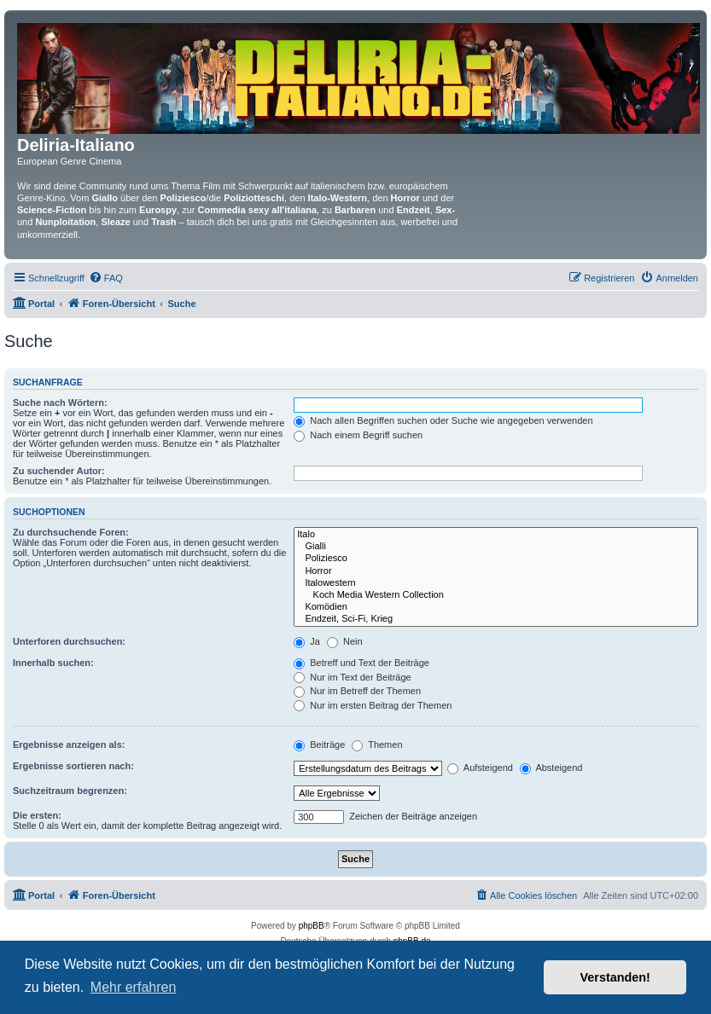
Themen (377, 744)
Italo (495, 535)
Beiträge (319, 744)
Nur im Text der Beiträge (352, 677)
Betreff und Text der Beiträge (361, 663)
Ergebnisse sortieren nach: (73, 766)
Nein (345, 641)
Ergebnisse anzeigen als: (69, 744)
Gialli (495, 547)
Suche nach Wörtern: (60, 402)
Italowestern (495, 583)
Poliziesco (495, 559)
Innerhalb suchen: (53, 663)
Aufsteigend (480, 767)
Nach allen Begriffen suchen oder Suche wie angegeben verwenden (443, 420)
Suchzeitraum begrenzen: (70, 790)
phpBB (311, 925)
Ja (307, 641)
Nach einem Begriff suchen (358, 435)
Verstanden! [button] (615, 977)
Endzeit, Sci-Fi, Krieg (495, 619)
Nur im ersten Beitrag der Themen (373, 705)
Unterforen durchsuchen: (69, 641)
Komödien (495, 607)
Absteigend (551, 767)
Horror (495, 571)
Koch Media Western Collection (495, 595)
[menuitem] (106, 278)
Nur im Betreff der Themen (357, 691)
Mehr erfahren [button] (133, 987)
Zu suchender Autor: (59, 471)
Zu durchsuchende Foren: (71, 532)
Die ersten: (37, 815)
